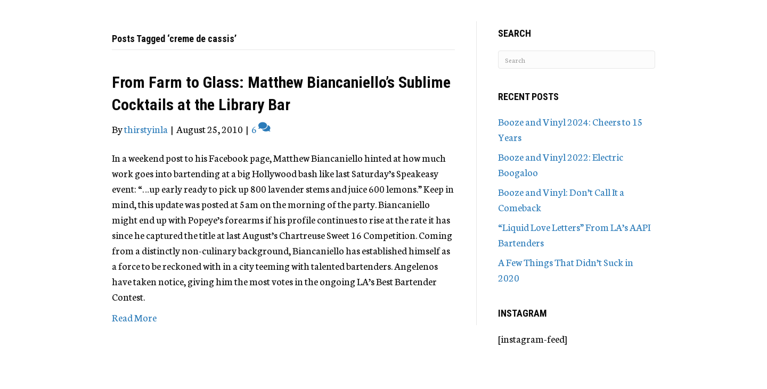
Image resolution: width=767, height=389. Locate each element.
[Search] (576, 60)
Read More (134, 317)
